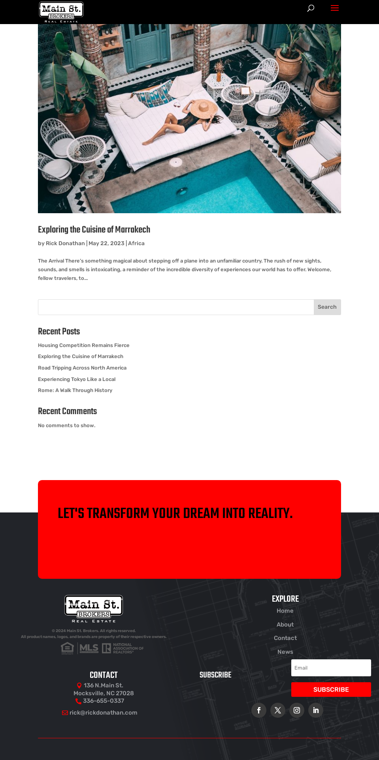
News (285, 651)
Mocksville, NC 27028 (104, 693)
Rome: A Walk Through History (75, 390)
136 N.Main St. (103, 685)
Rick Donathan (65, 243)
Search (327, 307)
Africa (136, 243)
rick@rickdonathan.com (104, 712)
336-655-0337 (103, 700)
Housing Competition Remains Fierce (84, 345)
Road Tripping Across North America (82, 368)
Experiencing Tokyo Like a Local (76, 379)
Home (285, 610)
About (285, 624)
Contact (285, 638)
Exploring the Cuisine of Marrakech (94, 230)
